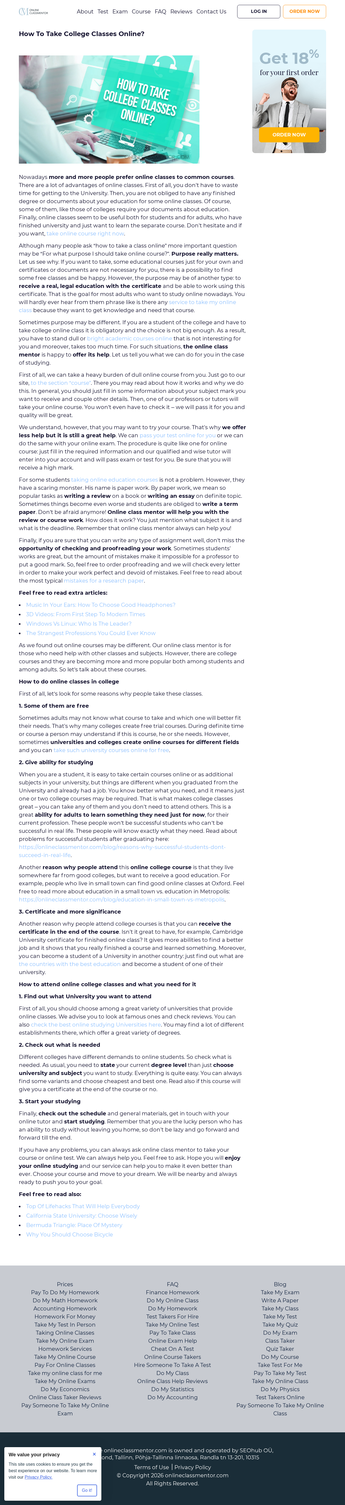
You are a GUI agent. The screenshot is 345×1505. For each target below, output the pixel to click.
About (85, 11)
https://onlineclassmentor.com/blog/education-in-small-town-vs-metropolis (122, 899)
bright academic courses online (129, 338)
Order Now (304, 11)
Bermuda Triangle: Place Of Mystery (74, 1225)
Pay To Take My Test (280, 1373)
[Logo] (33, 11)
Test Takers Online (280, 1397)
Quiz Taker (280, 1349)
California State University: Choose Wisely (81, 1216)
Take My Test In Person (65, 1324)
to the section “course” (61, 383)
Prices (65, 1284)
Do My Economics (65, 1389)
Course (141, 11)
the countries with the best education (70, 964)
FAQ (160, 11)
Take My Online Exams (65, 1381)
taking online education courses (114, 480)
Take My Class (280, 1308)
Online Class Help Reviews (172, 1381)
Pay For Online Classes (64, 1365)
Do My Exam (280, 1333)
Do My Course (280, 1357)
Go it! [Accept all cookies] (87, 1490)
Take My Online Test (172, 1324)
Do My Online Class (173, 1300)
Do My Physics (280, 1389)
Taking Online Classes (65, 1333)
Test (103, 11)
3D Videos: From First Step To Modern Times (85, 614)
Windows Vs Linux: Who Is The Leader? (79, 624)
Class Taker (280, 1341)
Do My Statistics (172, 1389)
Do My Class (172, 1373)
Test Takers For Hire (172, 1316)
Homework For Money (64, 1316)
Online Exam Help (172, 1341)
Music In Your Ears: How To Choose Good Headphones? (100, 605)
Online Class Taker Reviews (65, 1397)
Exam (120, 11)
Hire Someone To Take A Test (172, 1365)
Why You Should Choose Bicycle (69, 1234)
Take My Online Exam (65, 1341)
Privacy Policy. (39, 1477)
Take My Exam (280, 1292)
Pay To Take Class (172, 1333)
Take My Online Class (280, 1381)
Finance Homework (172, 1292)
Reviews (181, 11)
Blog (280, 1284)
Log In (259, 11)
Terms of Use (151, 1467)
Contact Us (211, 11)
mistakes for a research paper (104, 580)
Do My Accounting (172, 1397)
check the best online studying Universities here (96, 1024)
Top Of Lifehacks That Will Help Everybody (83, 1206)
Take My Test (280, 1316)
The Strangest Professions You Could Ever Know (91, 633)
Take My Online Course (65, 1357)
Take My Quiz (280, 1324)
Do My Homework (172, 1308)
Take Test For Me (280, 1365)
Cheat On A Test (172, 1349)
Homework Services (65, 1349)
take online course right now (85, 233)
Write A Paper (280, 1300)
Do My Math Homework (65, 1300)
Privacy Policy (192, 1467)
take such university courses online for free (111, 750)
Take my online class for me (65, 1373)
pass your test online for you (178, 435)
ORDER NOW (289, 135)
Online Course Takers (172, 1357)
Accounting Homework (65, 1308)
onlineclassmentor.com (197, 1475)
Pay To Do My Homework (65, 1292)
